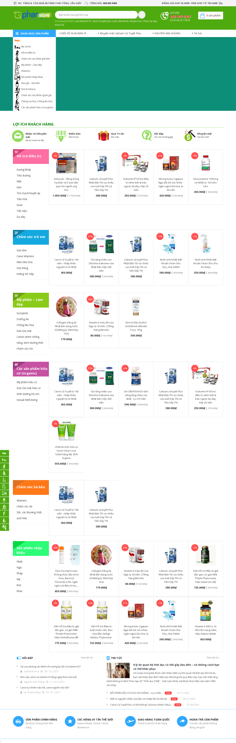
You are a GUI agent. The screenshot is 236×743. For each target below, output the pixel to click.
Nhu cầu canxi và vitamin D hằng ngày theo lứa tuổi (48, 677)
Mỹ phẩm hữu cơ (27, 382)
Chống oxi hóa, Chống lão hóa (36, 101)
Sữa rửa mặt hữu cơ (29, 388)
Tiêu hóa (22, 199)
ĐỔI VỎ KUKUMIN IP (73, 33)
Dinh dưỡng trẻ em (28, 394)
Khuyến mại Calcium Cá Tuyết (36, 40)
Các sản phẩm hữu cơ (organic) (37, 107)
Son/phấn (22, 313)
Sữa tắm (22, 250)
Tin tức (198, 33)
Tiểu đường (23, 175)
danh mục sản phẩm (35, 33)
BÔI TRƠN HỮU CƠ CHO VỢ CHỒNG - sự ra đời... (136, 693)
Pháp (20, 573)
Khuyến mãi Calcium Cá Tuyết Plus (120, 33)
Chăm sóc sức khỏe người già (36, 95)
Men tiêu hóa (24, 262)
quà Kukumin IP (83, 21)
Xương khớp (24, 169)
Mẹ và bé (26, 46)
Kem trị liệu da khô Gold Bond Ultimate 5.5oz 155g (136, 326)
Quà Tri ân (117, 133)
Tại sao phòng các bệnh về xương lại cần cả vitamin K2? (50, 666)
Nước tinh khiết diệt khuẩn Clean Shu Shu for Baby (205, 263)
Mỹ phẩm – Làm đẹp (31, 64)
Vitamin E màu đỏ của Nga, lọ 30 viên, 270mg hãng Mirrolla (101, 326)
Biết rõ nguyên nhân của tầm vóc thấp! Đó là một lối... (139, 698)
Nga (19, 567)
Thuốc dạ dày (150, 21)
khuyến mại (136, 21)
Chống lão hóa (25, 325)
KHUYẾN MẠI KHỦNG (167, 33)
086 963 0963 (110, 3)
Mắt (19, 181)
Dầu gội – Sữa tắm (30, 83)
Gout (19, 205)
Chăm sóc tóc (25, 348)
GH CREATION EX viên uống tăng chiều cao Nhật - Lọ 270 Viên (136, 395)
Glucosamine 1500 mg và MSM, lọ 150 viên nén (205, 182)
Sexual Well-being (27, 400)
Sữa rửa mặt (24, 331)
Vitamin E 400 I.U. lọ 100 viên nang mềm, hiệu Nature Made (206, 630)
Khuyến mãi (204, 133)
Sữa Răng (22, 268)
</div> (0, 741)
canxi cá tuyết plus (101, 21)
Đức (19, 585)
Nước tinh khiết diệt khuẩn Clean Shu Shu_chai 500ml (171, 263)
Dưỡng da (23, 319)
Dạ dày (21, 216)
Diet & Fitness (28, 89)
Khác (19, 591)
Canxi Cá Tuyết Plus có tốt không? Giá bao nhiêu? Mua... (141, 704)
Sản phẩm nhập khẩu (32, 77)
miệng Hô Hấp (25, 274)
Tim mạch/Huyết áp (28, 193)
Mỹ (18, 579)
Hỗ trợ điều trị (28, 52)
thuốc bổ (59, 24)
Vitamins (25, 70)
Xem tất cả (87, 657)
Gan (19, 187)
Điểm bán (75, 133)
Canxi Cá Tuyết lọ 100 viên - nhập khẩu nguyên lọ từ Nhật (66, 263)
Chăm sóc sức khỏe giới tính (35, 58)
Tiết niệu (22, 211)
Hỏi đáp (159, 133)
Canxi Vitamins (25, 256)
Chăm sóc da (24, 506)
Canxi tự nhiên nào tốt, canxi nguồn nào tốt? (44, 687)
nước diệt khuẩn (120, 21)
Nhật (19, 561)
